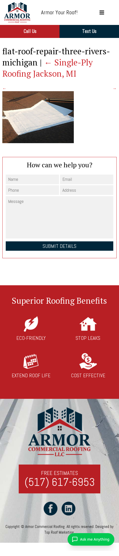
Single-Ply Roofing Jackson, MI (47, 68)
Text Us (89, 31)
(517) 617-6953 (59, 482)
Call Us (29, 31)
